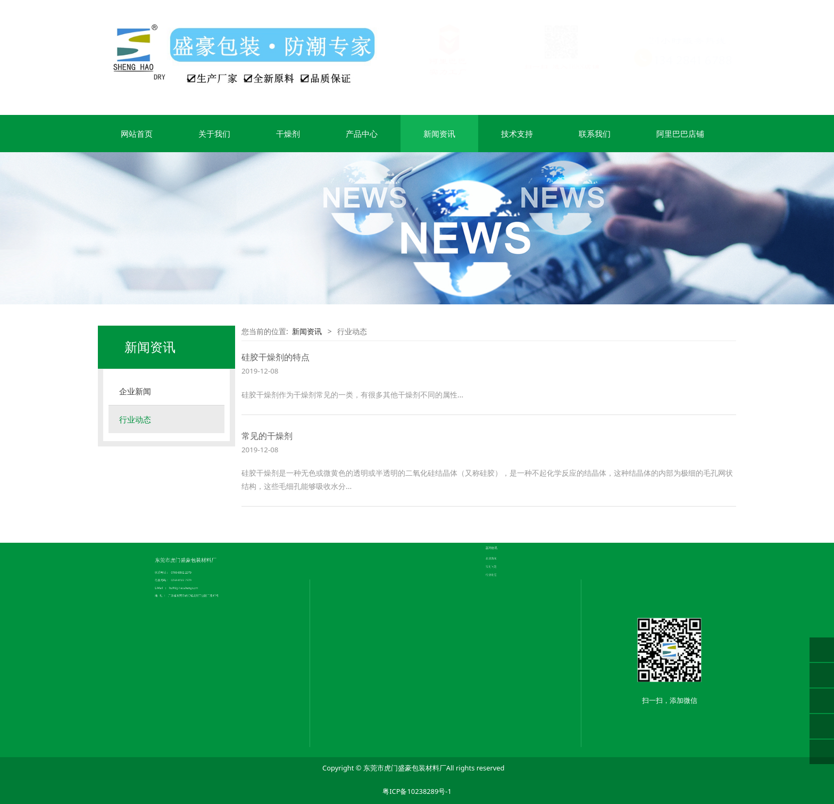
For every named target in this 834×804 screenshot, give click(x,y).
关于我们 (214, 133)
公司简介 (379, 521)
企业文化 (379, 524)
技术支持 (517, 133)
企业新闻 (135, 391)
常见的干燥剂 (267, 436)
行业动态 (135, 419)
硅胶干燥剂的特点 (275, 357)
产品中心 (362, 133)
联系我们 (595, 133)
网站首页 (137, 133)
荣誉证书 (379, 526)
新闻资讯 (439, 133)
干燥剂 (288, 133)
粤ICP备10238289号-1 (417, 791)
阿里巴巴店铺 (680, 133)
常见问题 (502, 515)
